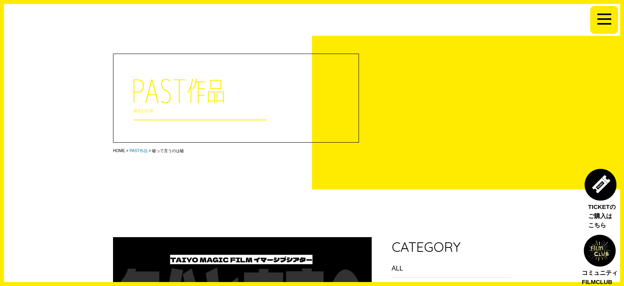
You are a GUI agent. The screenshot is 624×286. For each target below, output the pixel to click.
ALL (397, 268)
